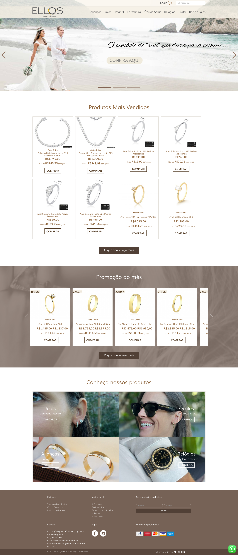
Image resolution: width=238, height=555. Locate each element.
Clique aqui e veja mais (119, 250)
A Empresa (97, 504)
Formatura (134, 12)
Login (163, 3)
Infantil (119, 12)
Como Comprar (55, 507)
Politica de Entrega (56, 510)
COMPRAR (138, 169)
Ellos (52, 11)
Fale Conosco (98, 516)
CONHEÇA (186, 419)
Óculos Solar (152, 12)
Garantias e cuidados (102, 510)
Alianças (95, 12)
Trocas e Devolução (57, 504)
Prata (182, 12)
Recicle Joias (197, 12)
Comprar (52, 170)
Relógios (169, 12)
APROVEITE (50, 419)
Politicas (96, 513)
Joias (108, 12)
